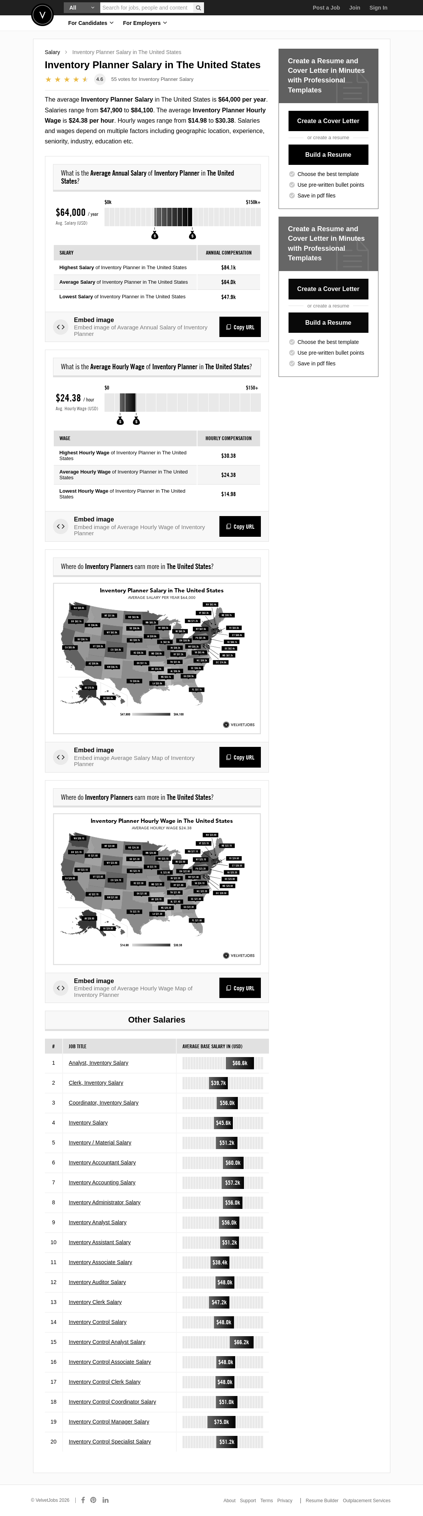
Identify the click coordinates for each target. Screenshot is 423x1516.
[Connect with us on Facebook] (83, 1500)
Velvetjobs (42, 14)
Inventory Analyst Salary (97, 1222)
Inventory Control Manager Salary (109, 1422)
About (230, 1500)
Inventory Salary (88, 1123)
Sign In (379, 8)
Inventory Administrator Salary (105, 1202)
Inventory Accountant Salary (102, 1162)
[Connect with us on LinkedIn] (106, 1500)
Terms (266, 1500)
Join (354, 8)
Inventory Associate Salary (100, 1262)
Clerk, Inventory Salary (96, 1083)
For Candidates (91, 23)
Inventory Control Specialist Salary (110, 1442)
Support (248, 1500)
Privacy (284, 1500)
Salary (52, 52)
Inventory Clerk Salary (95, 1302)
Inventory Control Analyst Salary (107, 1342)
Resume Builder (322, 1500)
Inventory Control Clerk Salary (105, 1382)
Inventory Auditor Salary (97, 1282)
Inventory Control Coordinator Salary (112, 1402)
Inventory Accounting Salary (102, 1182)
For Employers (145, 23)
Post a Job (326, 8)
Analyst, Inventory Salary (98, 1063)
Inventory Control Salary (97, 1322)
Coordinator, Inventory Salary (103, 1103)
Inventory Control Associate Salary (110, 1362)
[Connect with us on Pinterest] (93, 1500)
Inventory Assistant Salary (100, 1242)
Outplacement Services (366, 1500)
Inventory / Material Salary (100, 1142)
